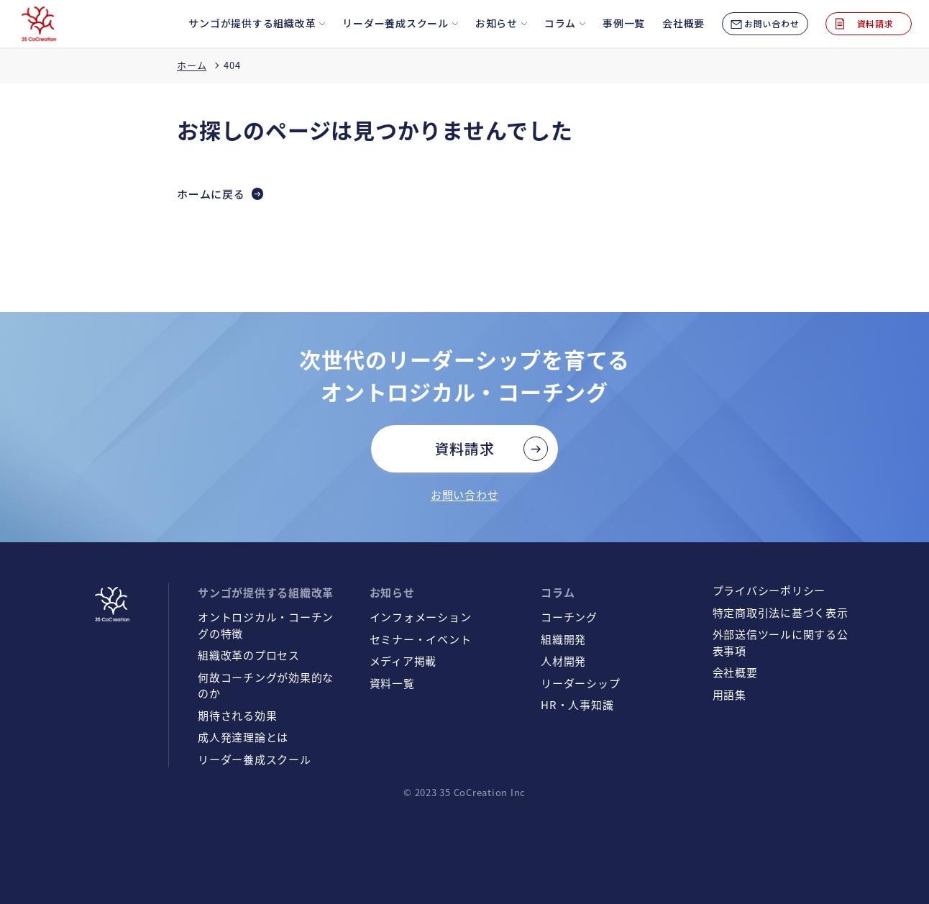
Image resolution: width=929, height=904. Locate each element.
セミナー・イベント (421, 639)
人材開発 (563, 660)
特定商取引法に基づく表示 (780, 612)
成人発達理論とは (243, 736)
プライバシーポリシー (769, 590)
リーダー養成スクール (254, 759)
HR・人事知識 (577, 704)
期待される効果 (237, 715)
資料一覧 (392, 682)
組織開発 (563, 639)
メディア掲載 (403, 660)
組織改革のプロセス (249, 654)
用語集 (729, 694)
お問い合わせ (465, 494)
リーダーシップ (580, 682)
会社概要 (735, 672)
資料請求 (465, 448)
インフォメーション (421, 616)
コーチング (569, 616)
